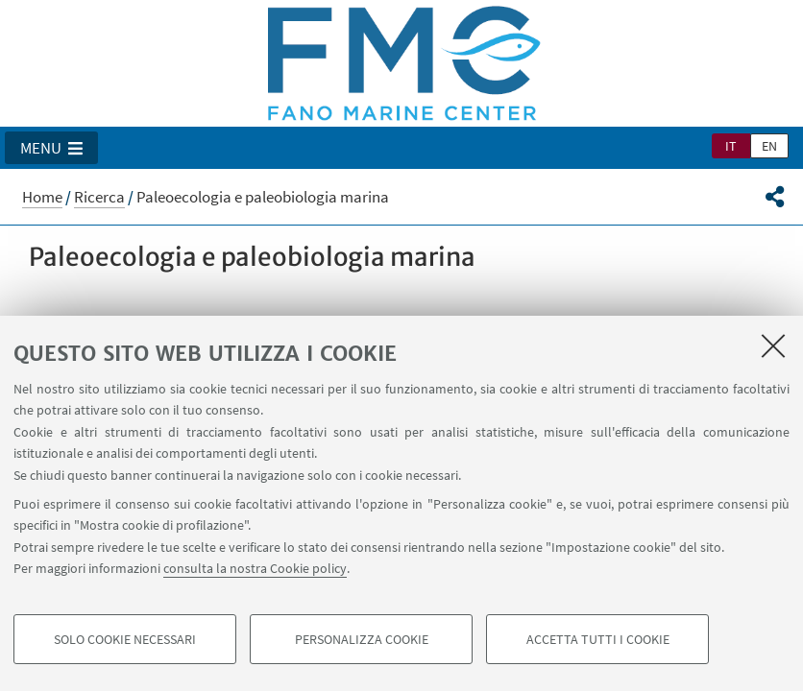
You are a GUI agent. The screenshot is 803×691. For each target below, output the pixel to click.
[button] (51, 147)
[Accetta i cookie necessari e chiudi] (773, 345)
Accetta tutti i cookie (597, 639)
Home (42, 196)
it (731, 146)
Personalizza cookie (361, 639)
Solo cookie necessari (125, 639)
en (769, 146)
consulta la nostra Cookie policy (255, 568)
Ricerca (99, 196)
